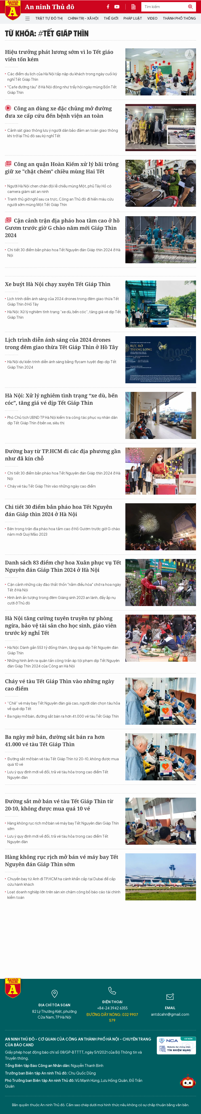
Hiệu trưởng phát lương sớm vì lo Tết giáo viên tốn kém (59, 55)
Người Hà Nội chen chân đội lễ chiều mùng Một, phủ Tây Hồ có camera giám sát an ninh (59, 189)
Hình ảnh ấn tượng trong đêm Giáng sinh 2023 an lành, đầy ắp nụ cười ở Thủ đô (61, 600)
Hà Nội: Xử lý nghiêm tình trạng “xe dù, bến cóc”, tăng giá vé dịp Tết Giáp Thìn (64, 315)
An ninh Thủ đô (49, 7)
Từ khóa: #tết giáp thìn (47, 33)
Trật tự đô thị (49, 18)
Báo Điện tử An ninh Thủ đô (12, 10)
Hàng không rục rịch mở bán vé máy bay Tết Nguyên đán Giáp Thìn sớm (63, 826)
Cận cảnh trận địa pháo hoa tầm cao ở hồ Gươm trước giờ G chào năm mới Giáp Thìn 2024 (62, 228)
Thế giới (111, 18)
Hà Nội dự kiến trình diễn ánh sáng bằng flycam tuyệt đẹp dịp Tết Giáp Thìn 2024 (61, 365)
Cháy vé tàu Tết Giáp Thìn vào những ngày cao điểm (51, 486)
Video (152, 18)
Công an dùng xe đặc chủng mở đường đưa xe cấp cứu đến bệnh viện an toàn (58, 112)
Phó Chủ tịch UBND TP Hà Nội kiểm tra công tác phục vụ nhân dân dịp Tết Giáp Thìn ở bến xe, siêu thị (62, 420)
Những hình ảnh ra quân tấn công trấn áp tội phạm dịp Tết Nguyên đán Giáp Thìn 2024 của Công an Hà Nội (63, 664)
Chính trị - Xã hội (83, 18)
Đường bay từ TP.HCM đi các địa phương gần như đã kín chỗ (63, 455)
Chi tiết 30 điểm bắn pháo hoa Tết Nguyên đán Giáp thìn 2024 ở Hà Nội (63, 253)
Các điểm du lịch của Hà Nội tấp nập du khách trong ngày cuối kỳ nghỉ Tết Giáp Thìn (62, 77)
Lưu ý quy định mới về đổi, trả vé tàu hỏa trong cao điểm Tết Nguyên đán (57, 775)
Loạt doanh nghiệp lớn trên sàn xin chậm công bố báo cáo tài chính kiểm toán (63, 895)
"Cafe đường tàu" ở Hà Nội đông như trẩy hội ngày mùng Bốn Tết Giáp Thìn (62, 90)
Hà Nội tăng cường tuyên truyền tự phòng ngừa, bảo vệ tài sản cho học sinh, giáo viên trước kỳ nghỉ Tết (60, 625)
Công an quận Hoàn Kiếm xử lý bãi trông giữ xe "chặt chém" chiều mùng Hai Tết (62, 168)
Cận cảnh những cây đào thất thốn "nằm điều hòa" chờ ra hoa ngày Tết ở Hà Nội (64, 587)
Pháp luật (133, 18)
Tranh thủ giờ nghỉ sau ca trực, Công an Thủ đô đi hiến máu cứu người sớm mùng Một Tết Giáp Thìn (60, 202)
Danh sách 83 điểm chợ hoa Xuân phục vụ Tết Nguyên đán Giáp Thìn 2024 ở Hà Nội (63, 566)
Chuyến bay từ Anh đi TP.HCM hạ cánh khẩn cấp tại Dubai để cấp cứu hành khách (61, 882)
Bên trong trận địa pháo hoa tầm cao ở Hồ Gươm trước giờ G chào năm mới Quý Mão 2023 (63, 532)
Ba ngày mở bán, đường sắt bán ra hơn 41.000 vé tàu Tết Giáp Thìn (63, 716)
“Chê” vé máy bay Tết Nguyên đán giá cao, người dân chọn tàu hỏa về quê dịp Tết (63, 706)
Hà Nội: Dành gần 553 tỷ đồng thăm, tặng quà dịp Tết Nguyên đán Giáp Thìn (62, 650)
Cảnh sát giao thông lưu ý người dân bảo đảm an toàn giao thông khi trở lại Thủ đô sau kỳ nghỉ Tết (62, 133)
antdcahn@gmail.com (170, 1014)
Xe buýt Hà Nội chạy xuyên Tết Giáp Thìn (57, 284)
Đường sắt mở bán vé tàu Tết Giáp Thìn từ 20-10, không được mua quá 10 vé (63, 762)
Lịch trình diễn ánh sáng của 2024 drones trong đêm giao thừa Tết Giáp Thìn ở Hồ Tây (63, 302)
